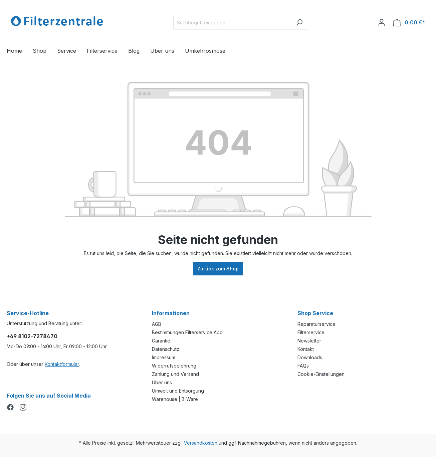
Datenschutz (165, 349)
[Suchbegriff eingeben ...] (233, 22)
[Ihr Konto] (381, 22)
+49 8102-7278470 (32, 336)
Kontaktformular (62, 364)
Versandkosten (200, 443)
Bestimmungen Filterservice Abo (187, 332)
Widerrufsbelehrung (174, 366)
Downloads (309, 357)
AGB (156, 324)
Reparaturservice (316, 324)
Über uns (162, 382)
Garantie (161, 341)
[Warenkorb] (409, 22)
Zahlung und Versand (175, 374)
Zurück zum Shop (218, 268)
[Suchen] (299, 22)
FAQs (303, 366)
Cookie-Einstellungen (321, 374)
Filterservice (310, 332)
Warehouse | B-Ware (175, 399)
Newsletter (309, 341)
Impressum (163, 357)
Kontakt (305, 349)
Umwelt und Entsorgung (178, 391)
